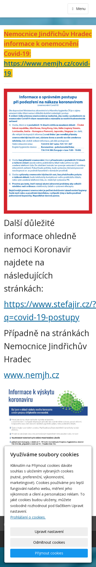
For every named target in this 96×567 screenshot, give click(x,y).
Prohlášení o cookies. (28, 517)
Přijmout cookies (49, 553)
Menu (78, 8)
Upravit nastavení (49, 531)
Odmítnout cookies (49, 542)
